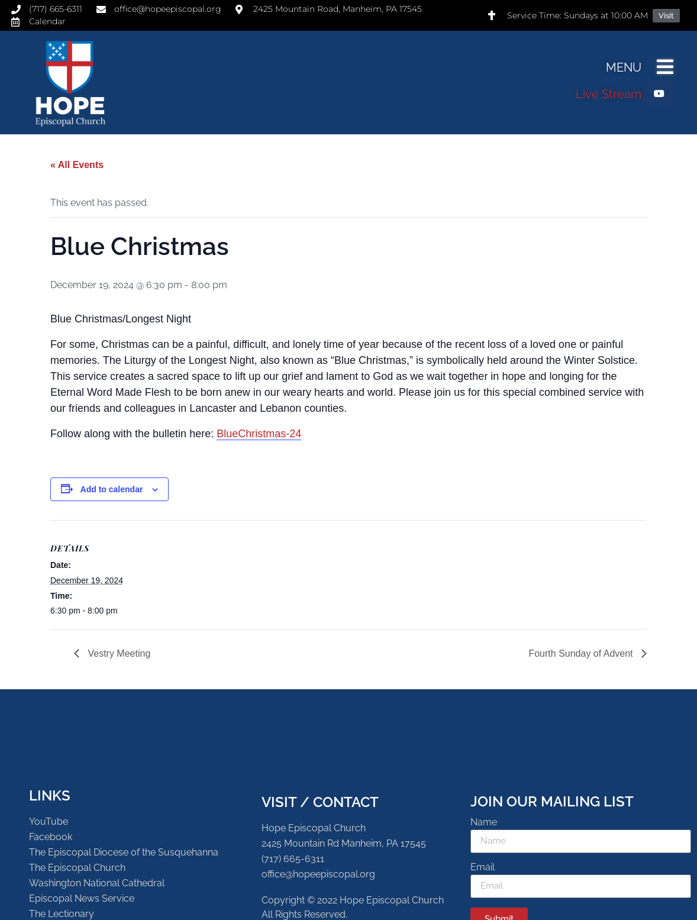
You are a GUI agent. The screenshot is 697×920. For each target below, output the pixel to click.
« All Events (77, 165)
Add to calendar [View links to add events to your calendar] (111, 489)
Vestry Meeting (117, 653)
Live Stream (608, 94)
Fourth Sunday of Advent (581, 653)
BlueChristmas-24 (259, 434)
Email (482, 868)
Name (483, 823)
